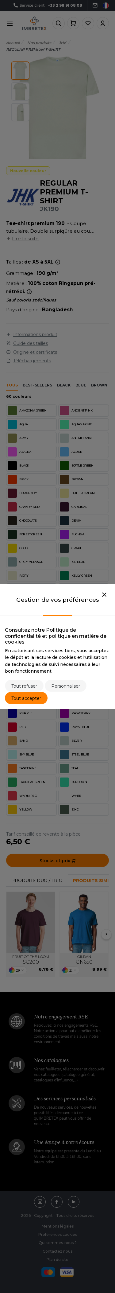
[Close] (104, 595)
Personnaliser (65, 686)
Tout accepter (26, 698)
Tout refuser (24, 686)
